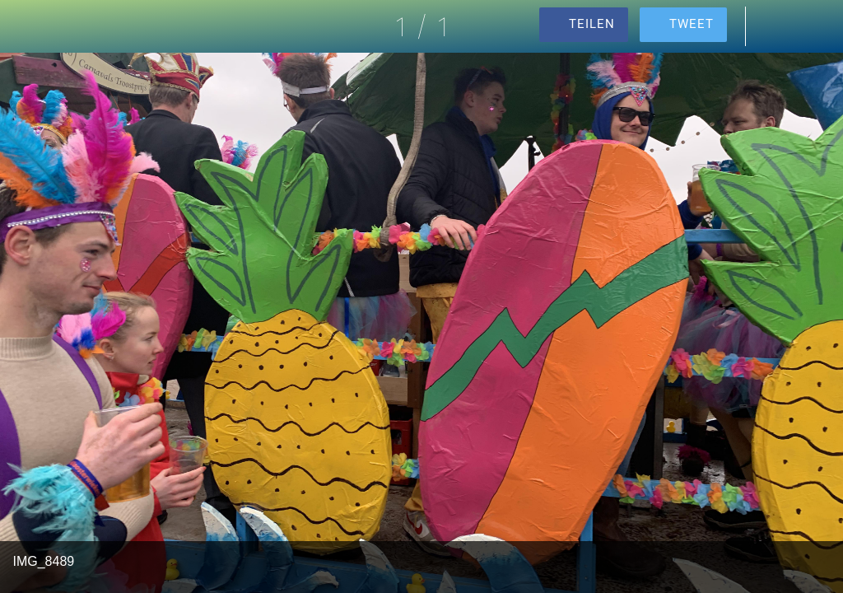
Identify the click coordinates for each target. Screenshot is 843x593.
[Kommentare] (774, 26)
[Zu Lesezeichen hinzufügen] (816, 26)
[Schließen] (26, 26)
